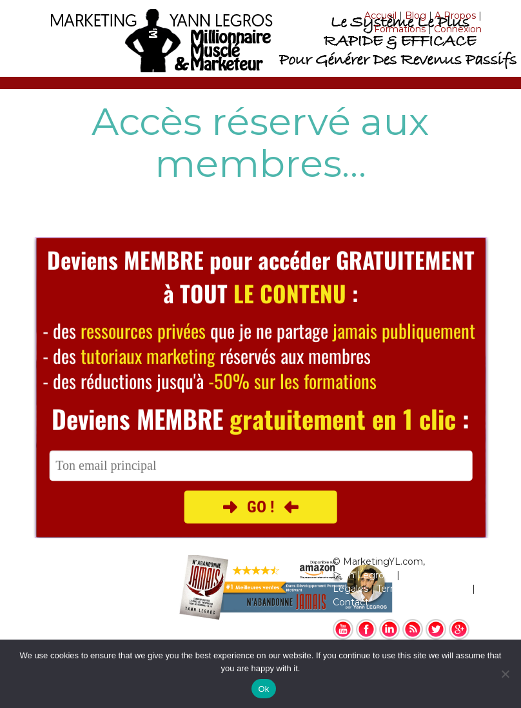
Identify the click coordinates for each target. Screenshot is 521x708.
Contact (351, 602)
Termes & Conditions (423, 588)
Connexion (458, 29)
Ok (263, 689)
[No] (504, 673)
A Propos (455, 15)
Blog (415, 15)
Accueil (380, 15)
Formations (400, 29)
